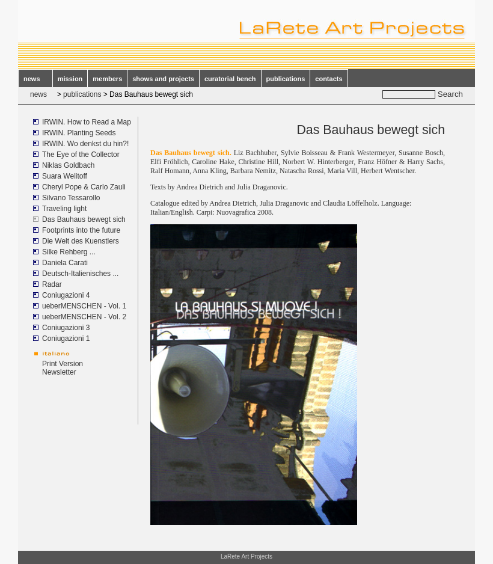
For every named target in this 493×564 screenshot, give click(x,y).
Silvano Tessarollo (71, 198)
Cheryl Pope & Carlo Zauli (84, 187)
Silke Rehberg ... (69, 252)
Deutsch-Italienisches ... (80, 273)
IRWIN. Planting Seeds (79, 133)
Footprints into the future (81, 230)
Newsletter (59, 372)
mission (70, 78)
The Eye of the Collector (81, 154)
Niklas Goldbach (68, 165)
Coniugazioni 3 (66, 327)
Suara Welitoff (64, 176)
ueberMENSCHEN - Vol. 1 (84, 306)
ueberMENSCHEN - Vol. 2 (84, 317)
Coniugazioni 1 (66, 338)
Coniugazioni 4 (66, 295)
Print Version (62, 364)
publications (285, 78)
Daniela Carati (65, 263)
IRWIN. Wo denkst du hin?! (85, 143)
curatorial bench (230, 78)
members (107, 78)
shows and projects (163, 78)
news (35, 78)
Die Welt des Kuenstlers (80, 241)
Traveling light (64, 208)
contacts (328, 78)
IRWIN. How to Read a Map (86, 122)
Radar (52, 284)
